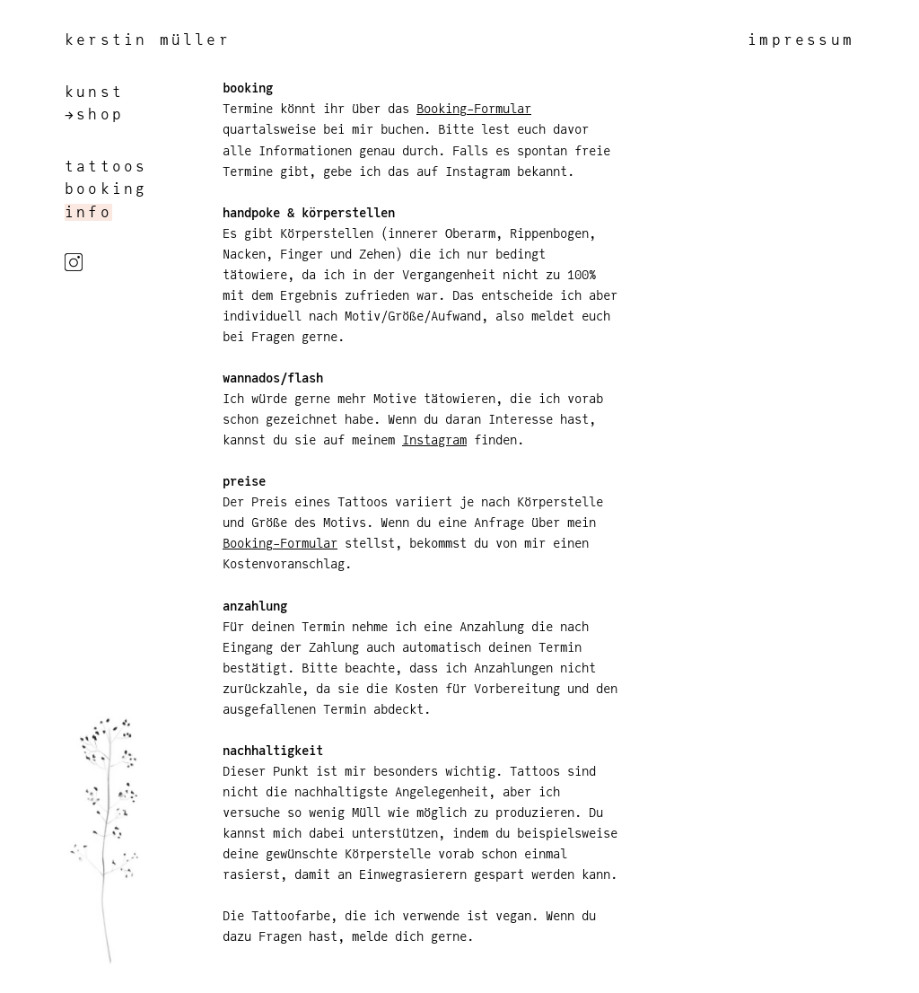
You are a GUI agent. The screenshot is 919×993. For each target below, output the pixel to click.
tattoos (106, 166)
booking (106, 189)
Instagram (434, 439)
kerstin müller (148, 39)
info (88, 212)
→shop (94, 114)
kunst (94, 92)
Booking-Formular (473, 108)
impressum (801, 39)
